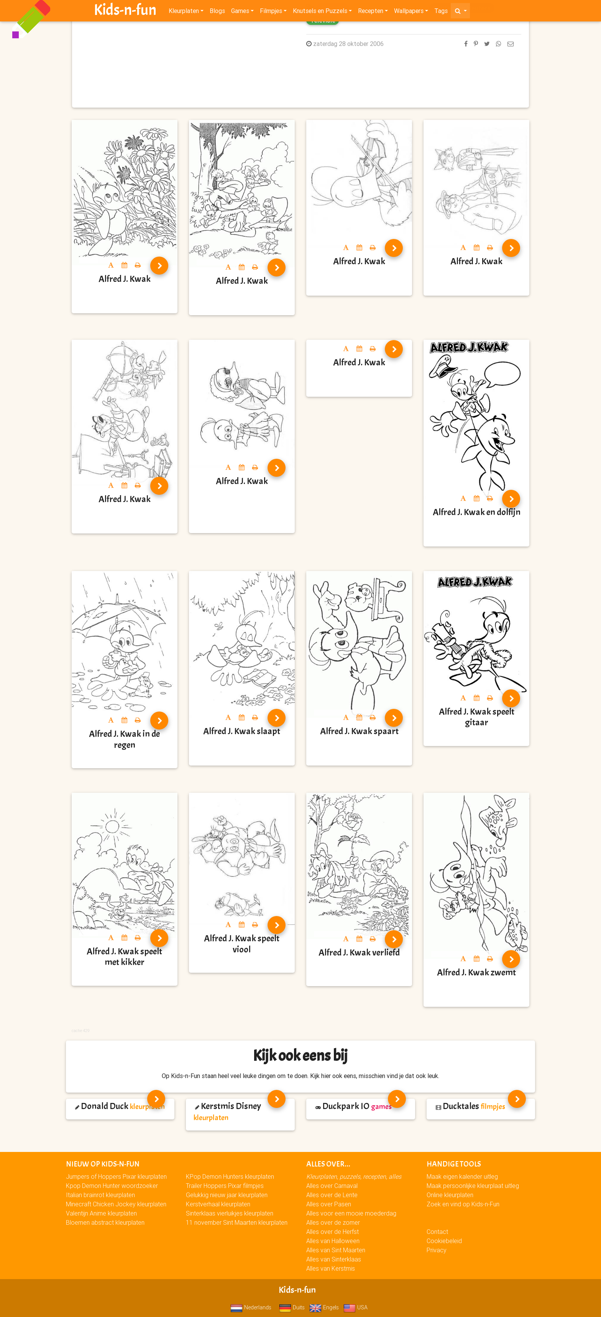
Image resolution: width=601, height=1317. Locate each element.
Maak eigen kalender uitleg (462, 1176)
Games (240, 12)
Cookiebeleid (444, 1241)
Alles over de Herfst (332, 1231)
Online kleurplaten (450, 1195)
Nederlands (250, 1307)
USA (355, 1307)
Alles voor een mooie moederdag (351, 1213)
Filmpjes (271, 12)
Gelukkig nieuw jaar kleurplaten (227, 1195)
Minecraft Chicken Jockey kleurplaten (116, 1204)
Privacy (437, 1250)
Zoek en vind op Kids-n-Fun (463, 1204)
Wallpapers (409, 12)
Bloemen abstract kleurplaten (105, 1222)
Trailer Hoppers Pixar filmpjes (225, 1185)
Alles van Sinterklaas (333, 1259)
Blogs (217, 12)
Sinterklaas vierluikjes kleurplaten (229, 1213)
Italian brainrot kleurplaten (100, 1195)
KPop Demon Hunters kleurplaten (230, 1176)
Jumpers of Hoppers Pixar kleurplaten (116, 1176)
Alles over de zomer (333, 1222)
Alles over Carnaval (332, 1185)
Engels (324, 1307)
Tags (441, 12)
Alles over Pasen (328, 1204)
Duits (292, 1307)
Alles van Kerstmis (330, 1268)
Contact (437, 1231)
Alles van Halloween (333, 1241)
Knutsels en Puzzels (320, 12)
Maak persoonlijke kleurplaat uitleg (473, 1185)
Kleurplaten (184, 12)
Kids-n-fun (125, 11)
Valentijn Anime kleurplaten (101, 1213)
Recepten (370, 12)
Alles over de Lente (332, 1195)
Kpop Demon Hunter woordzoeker (112, 1185)
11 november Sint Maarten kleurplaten (236, 1222)
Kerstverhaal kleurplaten (218, 1204)
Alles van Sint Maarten (335, 1250)
